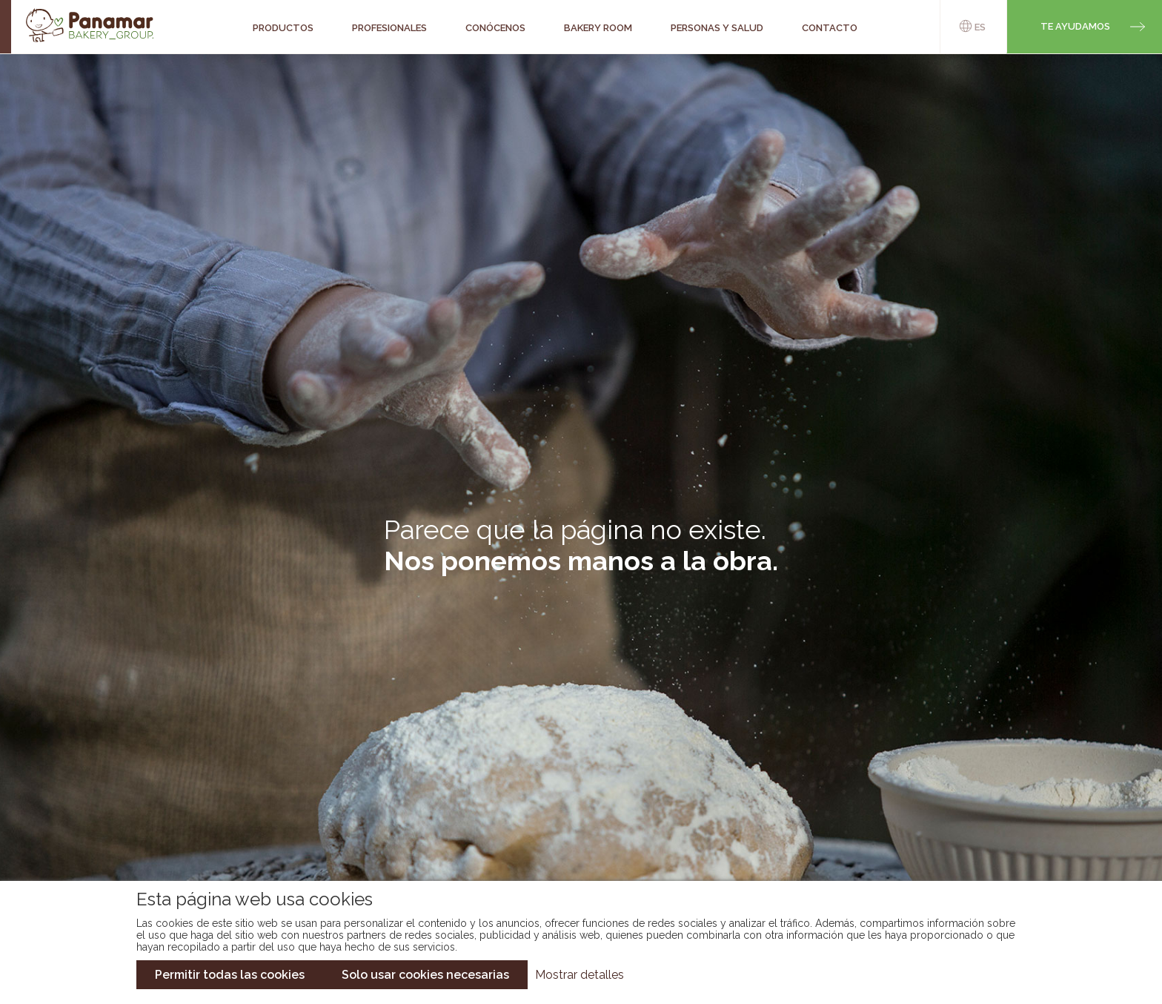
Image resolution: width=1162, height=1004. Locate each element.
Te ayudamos (1075, 26)
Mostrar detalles (579, 975)
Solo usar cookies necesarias (425, 975)
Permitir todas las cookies (230, 975)
